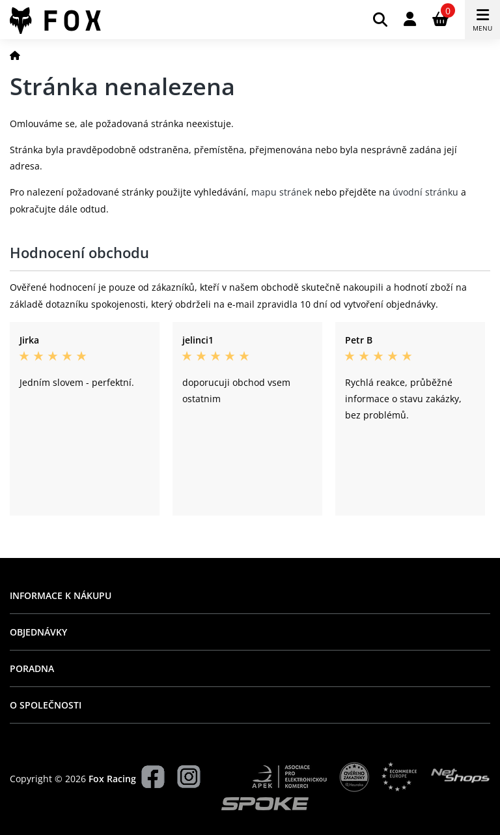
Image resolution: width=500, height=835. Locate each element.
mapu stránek (281, 192)
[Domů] (15, 55)
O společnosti (45, 705)
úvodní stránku (425, 192)
